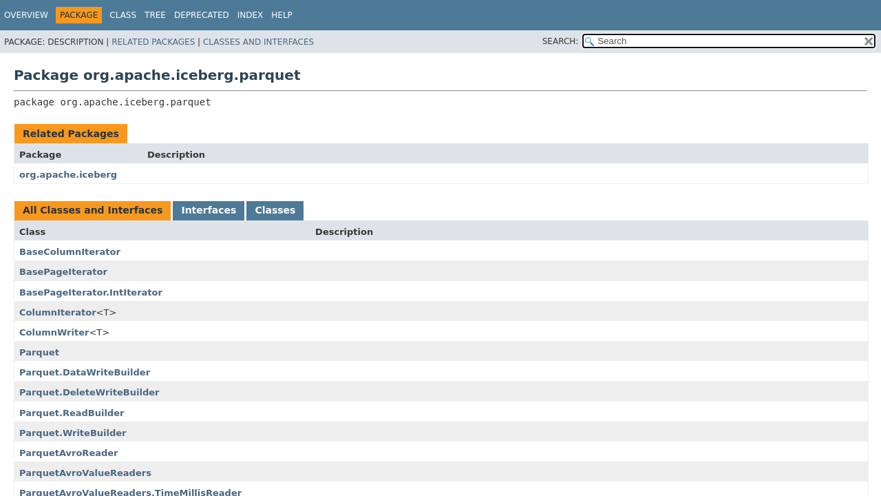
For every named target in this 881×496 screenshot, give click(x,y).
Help (282, 15)
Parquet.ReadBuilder (71, 413)
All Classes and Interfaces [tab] (92, 210)
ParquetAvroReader (68, 453)
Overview (26, 15)
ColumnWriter (54, 332)
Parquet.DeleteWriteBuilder (89, 392)
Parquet (39, 352)
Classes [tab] (275, 210)
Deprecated (201, 15)
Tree (155, 15)
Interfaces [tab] (208, 210)
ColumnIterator (57, 312)
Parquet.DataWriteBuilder (84, 372)
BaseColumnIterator (69, 252)
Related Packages (153, 42)
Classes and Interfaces (258, 42)
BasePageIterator (63, 272)
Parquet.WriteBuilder (73, 433)
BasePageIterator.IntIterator (90, 292)
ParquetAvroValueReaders (85, 473)
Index (250, 15)
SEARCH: (560, 41)
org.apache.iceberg (68, 174)
